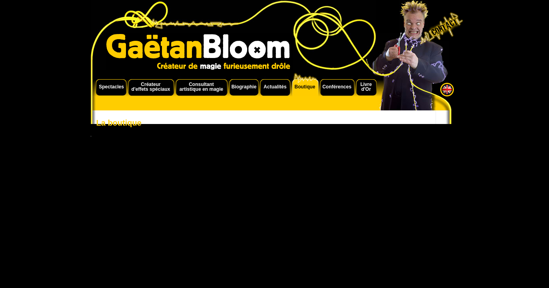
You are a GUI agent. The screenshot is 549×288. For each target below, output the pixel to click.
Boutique (305, 87)
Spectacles (111, 87)
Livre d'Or (366, 87)
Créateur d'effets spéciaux (151, 87)
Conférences (336, 87)
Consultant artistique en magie (201, 87)
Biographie (244, 87)
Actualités (275, 87)
